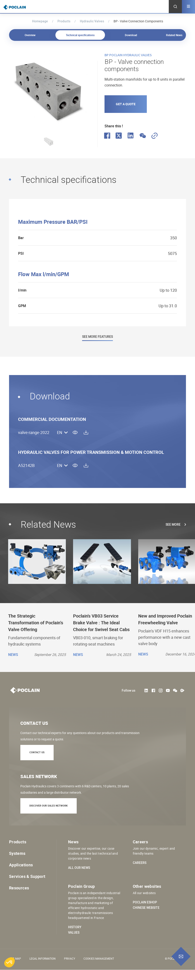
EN (59, 432)
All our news (79, 868)
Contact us (37, 752)
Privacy (69, 958)
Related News (174, 35)
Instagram (160, 690)
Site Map (15, 958)
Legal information (42, 958)
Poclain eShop (145, 902)
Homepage (40, 21)
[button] (9, 962)
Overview (30, 35)
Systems (17, 853)
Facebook (153, 690)
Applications (21, 864)
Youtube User (168, 690)
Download (131, 35)
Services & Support (27, 876)
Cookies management (98, 958)
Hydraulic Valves (92, 21)
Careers (139, 863)
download (86, 432)
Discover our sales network (48, 805)
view (75, 432)
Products (63, 21)
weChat (175, 690)
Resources (19, 888)
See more (173, 524)
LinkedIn (146, 690)
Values (73, 932)
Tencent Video (182, 690)
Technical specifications (81, 35)
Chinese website (146, 907)
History (74, 927)
